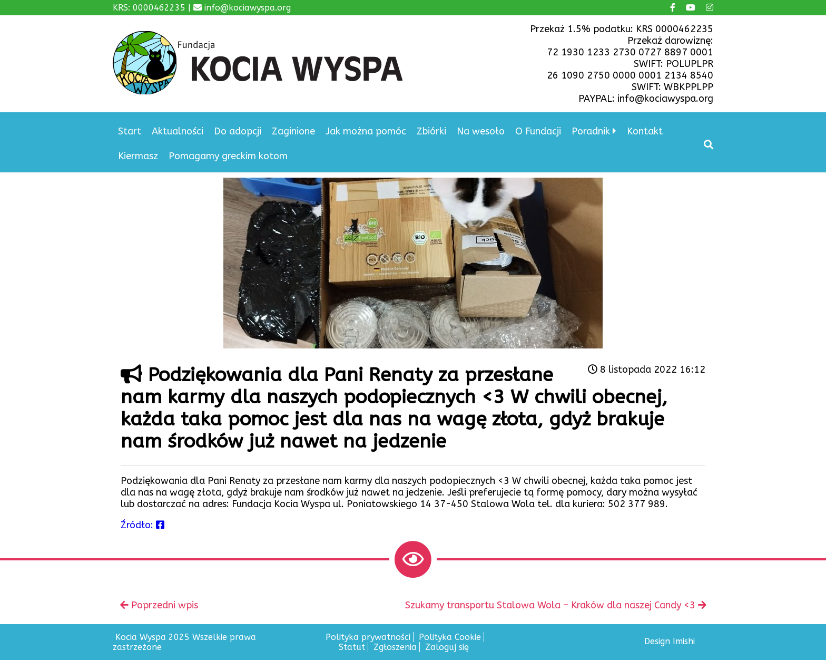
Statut (352, 647)
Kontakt (645, 131)
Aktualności (177, 131)
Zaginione (293, 131)
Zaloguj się (447, 647)
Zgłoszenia (395, 647)
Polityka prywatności (368, 637)
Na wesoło (481, 131)
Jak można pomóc (366, 131)
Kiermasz (138, 156)
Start (129, 131)
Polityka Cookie (450, 637)
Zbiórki (431, 131)
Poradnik (591, 131)
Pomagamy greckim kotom (228, 156)
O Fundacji (538, 131)
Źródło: (142, 525)
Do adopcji (237, 131)
